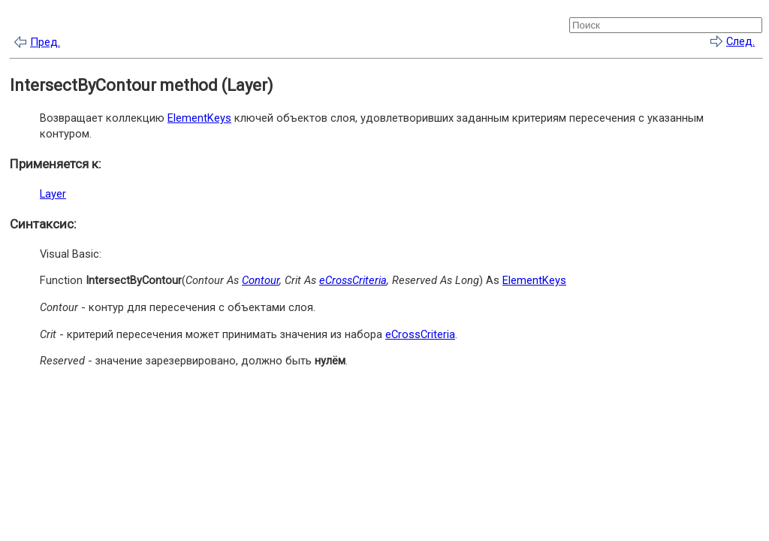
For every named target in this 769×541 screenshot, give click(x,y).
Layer (53, 194)
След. (740, 41)
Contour (260, 280)
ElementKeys (199, 118)
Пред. (45, 42)
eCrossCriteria (353, 280)
